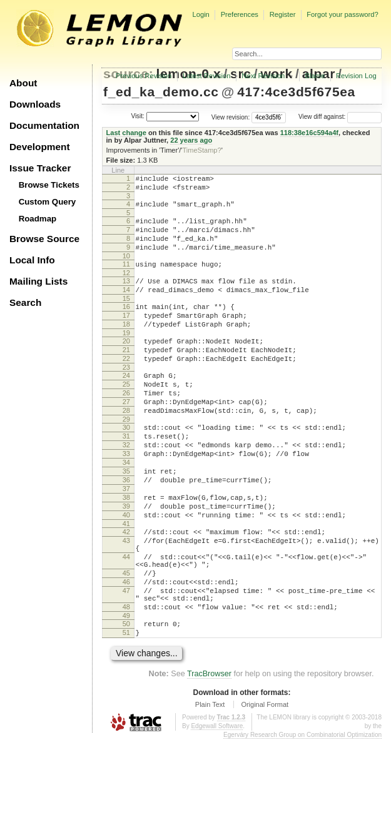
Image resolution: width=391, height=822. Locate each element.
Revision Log (356, 75)
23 (126, 397)
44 (126, 622)
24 (126, 405)
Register (283, 14)
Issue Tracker (40, 168)
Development (39, 146)
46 (126, 653)
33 (126, 498)
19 (126, 357)
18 (126, 346)
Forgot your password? (342, 14)
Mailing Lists (38, 281)
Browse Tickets (49, 185)
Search (25, 302)
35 (126, 520)
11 (126, 277)
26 (126, 426)
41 (126, 583)
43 (126, 602)
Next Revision (263, 75)
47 (126, 663)
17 (126, 336)
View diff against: (340, 116)
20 (126, 365)
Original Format (264, 787)
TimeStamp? (201, 150)
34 (126, 509)
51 (126, 713)
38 (126, 552)
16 (126, 325)
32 (126, 488)
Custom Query (47, 201)
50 (126, 702)
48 (126, 684)
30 (126, 466)
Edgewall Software (217, 808)
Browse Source (44, 238)
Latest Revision (207, 75)
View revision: (230, 116)
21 (126, 376)
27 (126, 437)
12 (126, 288)
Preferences (239, 14)
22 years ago (191, 140)
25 (126, 416)
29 (126, 458)
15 (126, 317)
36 (126, 530)
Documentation (44, 125)
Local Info (32, 260)
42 (126, 592)
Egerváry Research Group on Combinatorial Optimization (302, 817)
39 (126, 562)
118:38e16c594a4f (309, 132)
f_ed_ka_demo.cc (161, 91)
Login (200, 14)
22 (126, 386)
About (23, 83)
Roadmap (38, 218)
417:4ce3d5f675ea (296, 91)
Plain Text (210, 787)
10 (126, 269)
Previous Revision (144, 75)
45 (126, 642)
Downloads (35, 104)
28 (126, 448)
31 (126, 477)
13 (126, 296)
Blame (315, 75)
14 (126, 306)
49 (126, 694)
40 (126, 573)
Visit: (138, 116)
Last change (126, 132)
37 (126, 541)
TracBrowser (209, 756)
